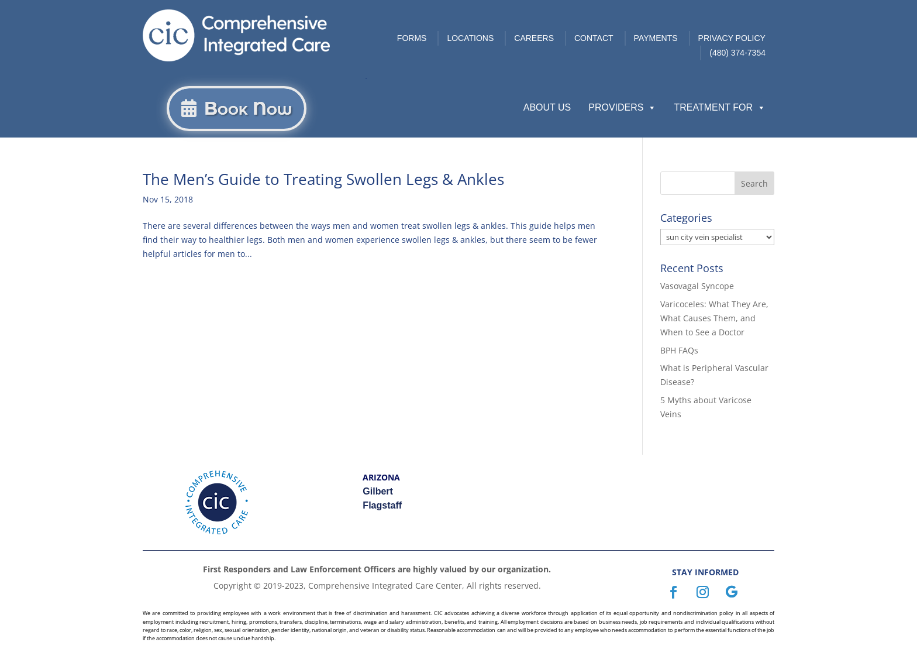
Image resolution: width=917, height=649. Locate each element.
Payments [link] (656, 38)
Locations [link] (470, 38)
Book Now (248, 108)
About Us (547, 107)
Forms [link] (412, 38)
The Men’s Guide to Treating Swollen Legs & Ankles (323, 179)
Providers (622, 107)
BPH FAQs (679, 350)
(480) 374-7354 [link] (737, 52)
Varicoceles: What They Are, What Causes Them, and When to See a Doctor (714, 318)
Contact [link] (593, 38)
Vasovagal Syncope (697, 285)
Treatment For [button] (720, 107)
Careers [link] (534, 38)
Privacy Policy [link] (732, 38)
